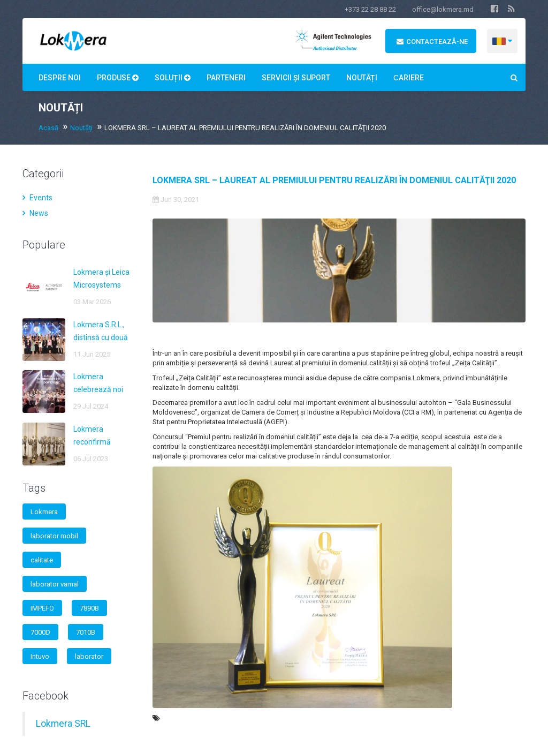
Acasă (48, 128)
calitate (42, 560)
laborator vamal (55, 584)
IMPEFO (42, 608)
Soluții (173, 77)
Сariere (408, 77)
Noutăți (361, 77)
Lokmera (44, 512)
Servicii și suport (296, 77)
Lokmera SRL (63, 723)
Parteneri (226, 77)
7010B (85, 632)
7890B (89, 608)
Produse (118, 77)
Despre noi (60, 77)
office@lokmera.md (443, 9)
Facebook (45, 695)
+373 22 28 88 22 (370, 9)
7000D (40, 632)
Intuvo (40, 656)
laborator (89, 656)
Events (37, 197)
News (35, 213)
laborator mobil (54, 536)
